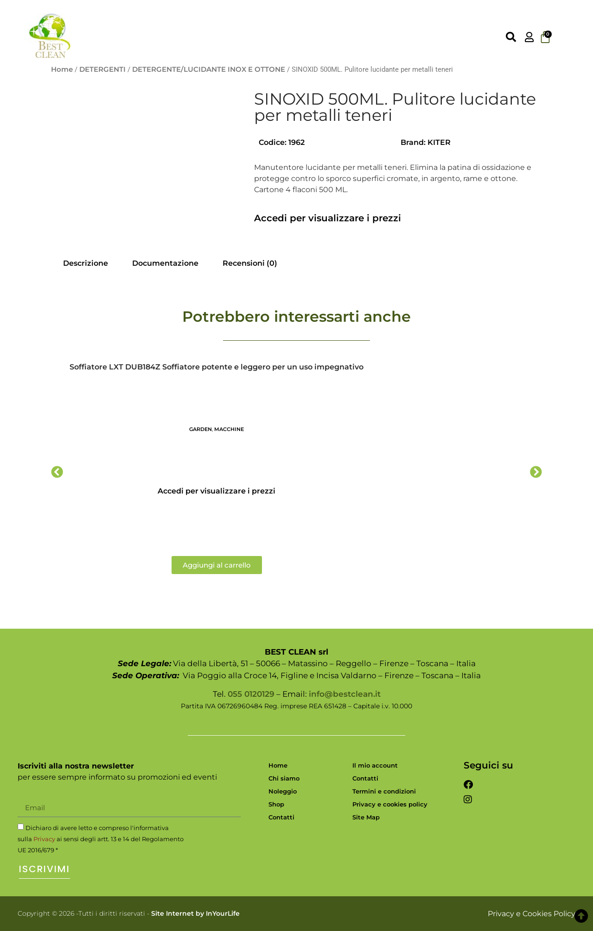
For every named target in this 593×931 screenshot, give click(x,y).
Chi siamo (284, 778)
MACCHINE (229, 429)
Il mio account (375, 765)
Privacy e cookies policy (389, 804)
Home (62, 69)
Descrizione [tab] (85, 263)
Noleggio (282, 791)
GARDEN (200, 429)
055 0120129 (251, 694)
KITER (439, 142)
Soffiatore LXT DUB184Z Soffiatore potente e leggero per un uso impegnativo (216, 366)
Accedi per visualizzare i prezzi (327, 218)
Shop (276, 804)
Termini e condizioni (384, 791)
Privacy (44, 839)
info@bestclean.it (345, 694)
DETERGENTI (102, 69)
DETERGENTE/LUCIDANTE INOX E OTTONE (208, 69)
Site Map (366, 817)
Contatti (281, 817)
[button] (57, 472)
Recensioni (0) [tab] (250, 263)
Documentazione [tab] (165, 263)
